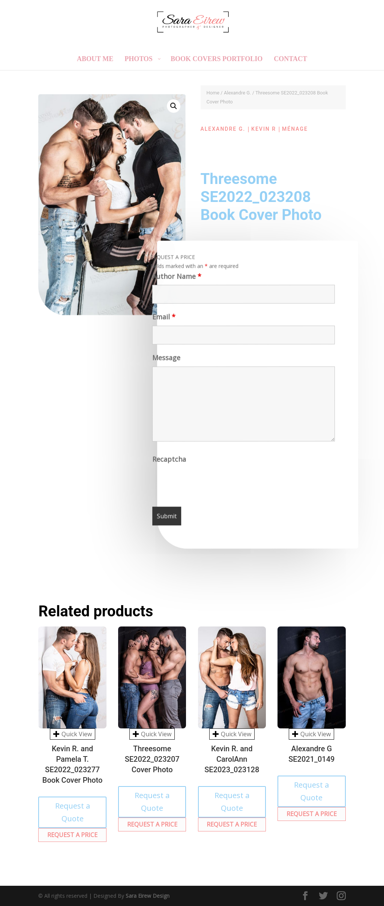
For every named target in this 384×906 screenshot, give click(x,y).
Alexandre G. (237, 93)
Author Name (175, 279)
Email (162, 319)
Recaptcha (170, 461)
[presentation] (210, 484)
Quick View (72, 734)
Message (166, 360)
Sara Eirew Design (148, 895)
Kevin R (263, 129)
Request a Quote (72, 812)
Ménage (295, 129)
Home (213, 93)
